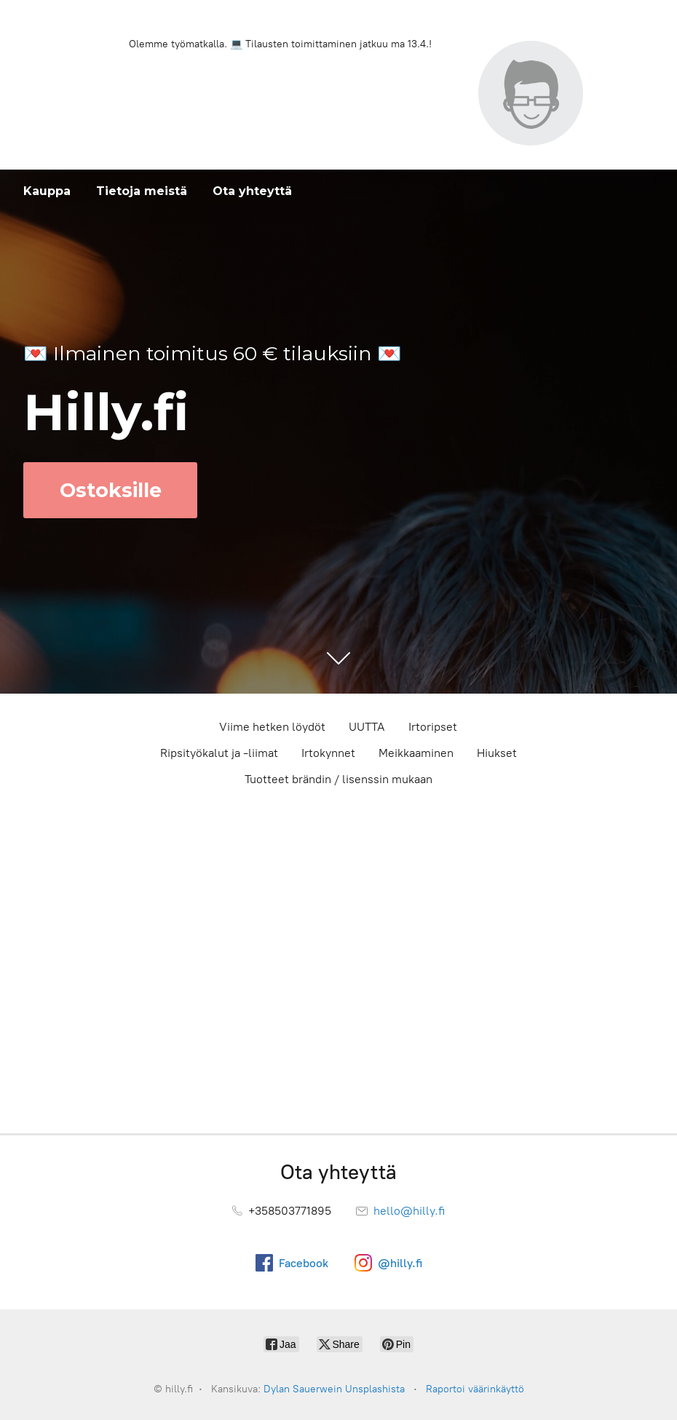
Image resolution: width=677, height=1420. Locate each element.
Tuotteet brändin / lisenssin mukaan (338, 779)
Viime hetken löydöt (272, 727)
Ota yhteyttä (252, 191)
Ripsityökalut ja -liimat (219, 753)
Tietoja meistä (141, 191)
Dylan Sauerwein (303, 1389)
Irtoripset (432, 727)
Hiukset (497, 753)
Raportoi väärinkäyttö (475, 1389)
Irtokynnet (328, 753)
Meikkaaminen (416, 753)
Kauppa (47, 191)
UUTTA (367, 727)
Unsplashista (375, 1389)
